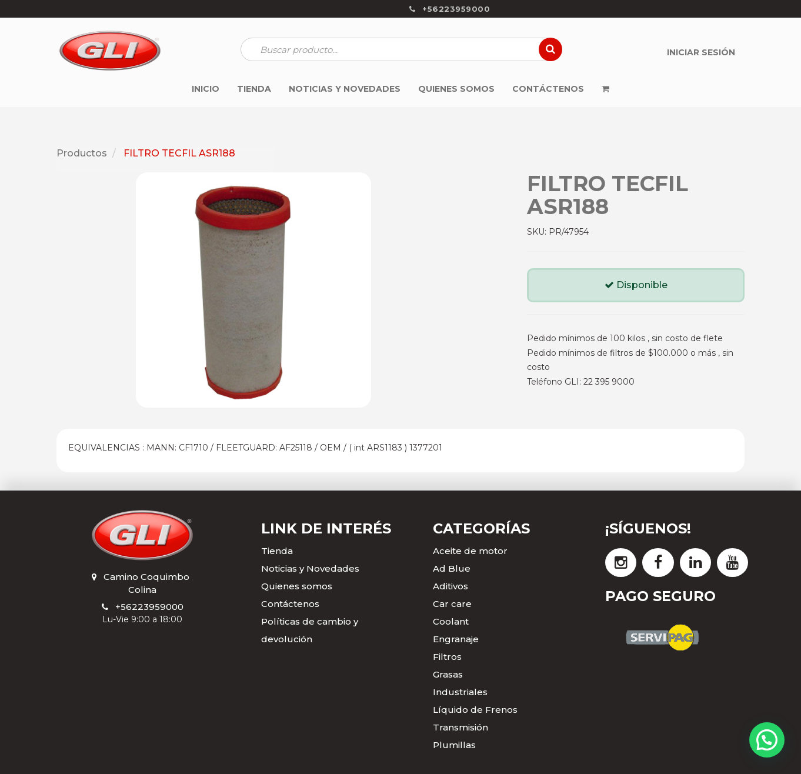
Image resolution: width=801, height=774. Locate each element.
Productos (81, 153)
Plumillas (454, 744)
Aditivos (450, 586)
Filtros (447, 656)
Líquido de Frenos (475, 709)
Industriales (460, 692)
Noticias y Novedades (310, 568)
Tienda (277, 550)
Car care (452, 603)
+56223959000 (149, 606)
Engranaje (456, 639)
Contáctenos (290, 603)
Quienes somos (296, 586)
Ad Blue (451, 568)
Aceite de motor (470, 550)
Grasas (448, 674)
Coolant (451, 621)
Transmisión (460, 727)
